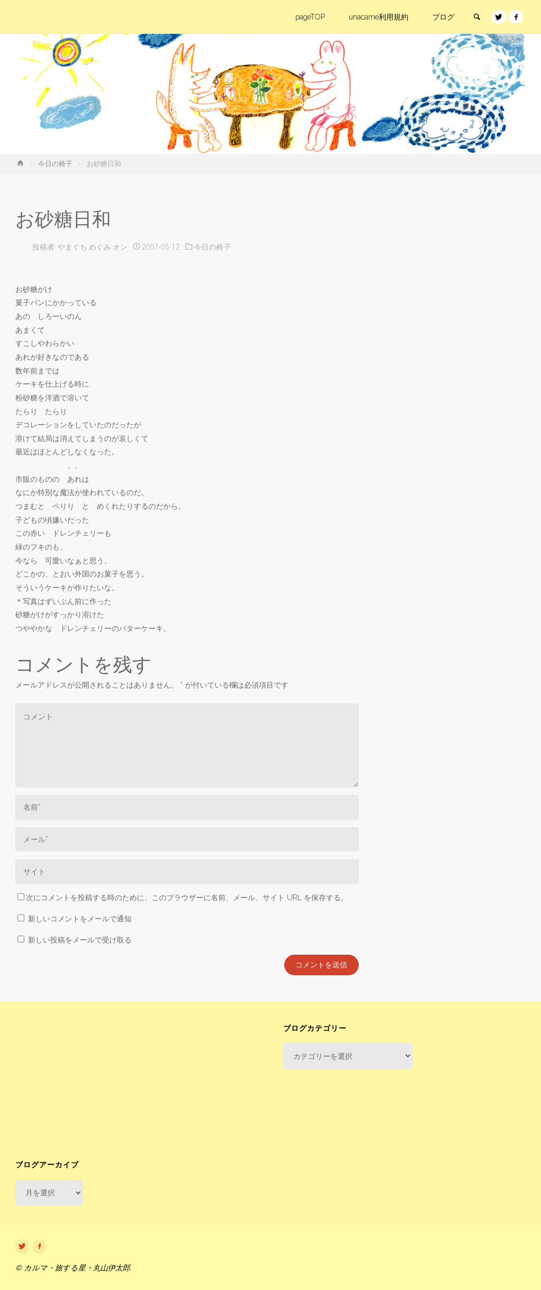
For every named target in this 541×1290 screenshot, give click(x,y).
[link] (476, 17)
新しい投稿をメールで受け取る (80, 940)
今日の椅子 (55, 164)
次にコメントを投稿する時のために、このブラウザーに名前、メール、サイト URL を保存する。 (182, 897)
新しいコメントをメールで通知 (80, 918)
